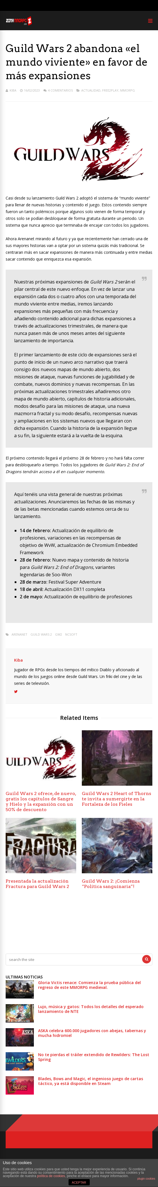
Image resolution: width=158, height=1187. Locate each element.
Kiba (13, 90)
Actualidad (90, 90)
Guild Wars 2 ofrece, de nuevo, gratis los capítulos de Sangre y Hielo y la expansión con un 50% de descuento (41, 801)
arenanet (19, 634)
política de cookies (51, 1176)
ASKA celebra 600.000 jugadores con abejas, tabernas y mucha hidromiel (92, 1033)
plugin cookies (146, 1178)
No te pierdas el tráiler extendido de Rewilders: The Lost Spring (93, 1057)
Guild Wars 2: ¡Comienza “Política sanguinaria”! (111, 883)
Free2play (110, 90)
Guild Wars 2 (41, 634)
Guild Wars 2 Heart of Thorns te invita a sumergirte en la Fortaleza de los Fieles (116, 799)
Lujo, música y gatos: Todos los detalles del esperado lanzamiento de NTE (91, 1009)
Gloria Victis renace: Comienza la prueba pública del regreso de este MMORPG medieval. (89, 985)
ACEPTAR (79, 1182)
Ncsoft (71, 634)
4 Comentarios (60, 90)
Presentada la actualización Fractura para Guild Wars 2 (37, 883)
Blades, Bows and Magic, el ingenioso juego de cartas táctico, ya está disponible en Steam (90, 1081)
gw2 (58, 634)
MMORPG (127, 90)
